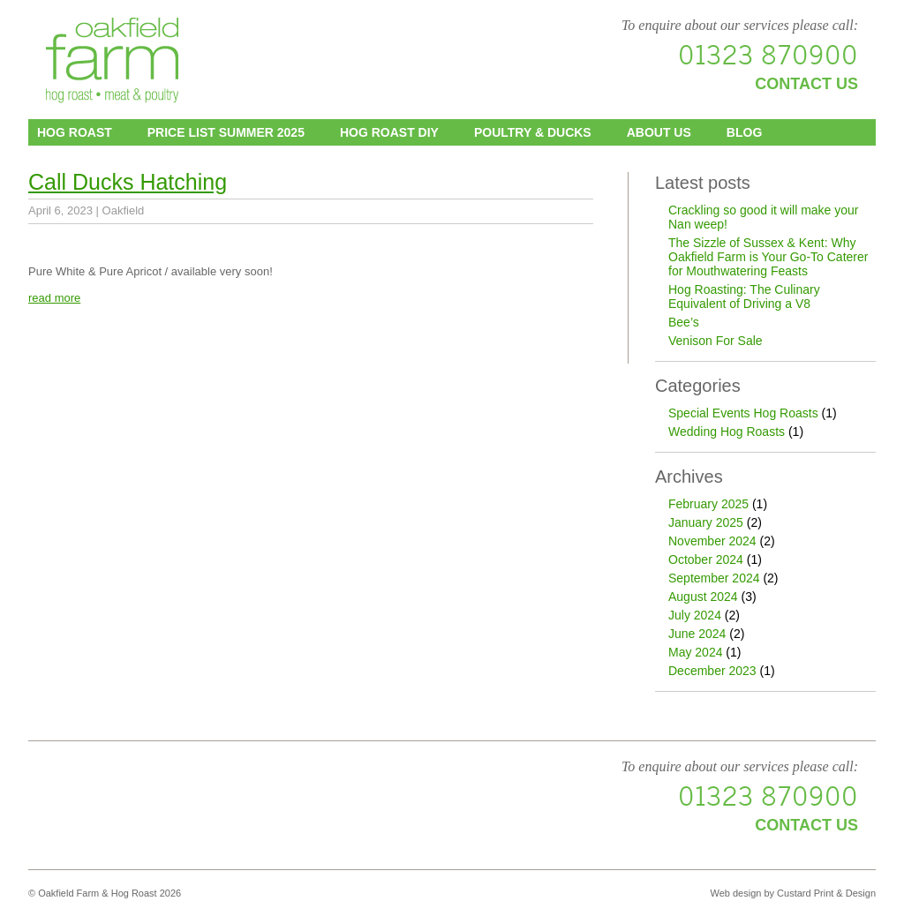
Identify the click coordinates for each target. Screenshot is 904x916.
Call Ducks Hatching (127, 181)
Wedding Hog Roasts (726, 431)
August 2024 (703, 596)
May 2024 (695, 652)
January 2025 (705, 522)
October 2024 (705, 559)
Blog (744, 132)
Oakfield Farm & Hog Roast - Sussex (112, 62)
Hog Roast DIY (389, 132)
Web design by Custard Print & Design (794, 893)
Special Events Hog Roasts (743, 413)
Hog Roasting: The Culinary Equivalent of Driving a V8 (744, 296)
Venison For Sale (715, 341)
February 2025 (708, 504)
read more (54, 297)
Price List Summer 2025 (226, 132)
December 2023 (712, 671)
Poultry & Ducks (532, 132)
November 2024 (712, 541)
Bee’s (683, 322)
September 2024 (714, 578)
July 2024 (694, 615)
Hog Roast (74, 132)
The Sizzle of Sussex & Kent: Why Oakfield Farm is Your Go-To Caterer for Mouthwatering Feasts (768, 257)
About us (659, 132)
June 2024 (697, 634)
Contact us (806, 84)
